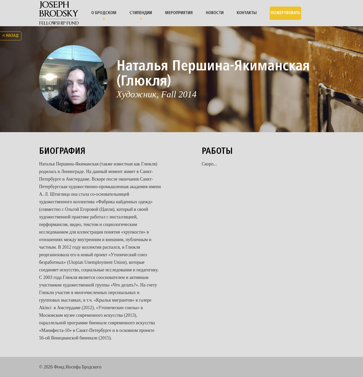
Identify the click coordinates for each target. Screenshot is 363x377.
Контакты (247, 13)
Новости (215, 13)
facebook (319, 367)
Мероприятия (179, 13)
